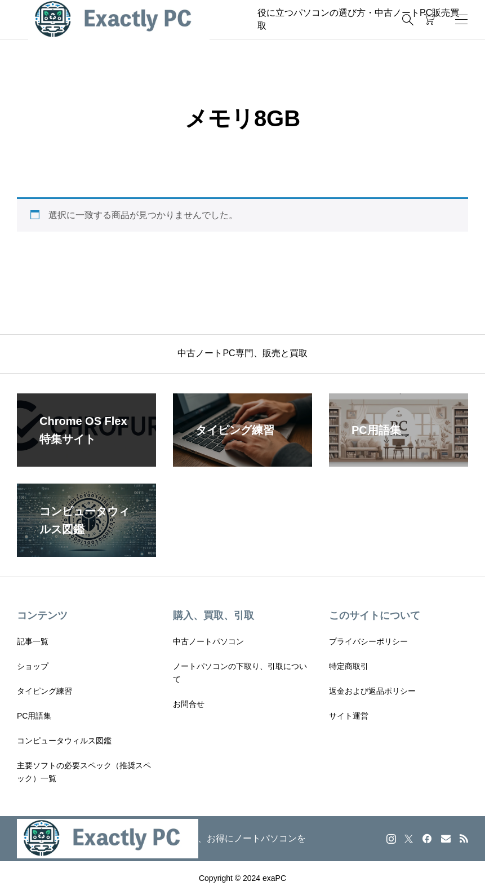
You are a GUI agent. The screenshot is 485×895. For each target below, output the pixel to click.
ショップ (32, 666)
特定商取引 (348, 666)
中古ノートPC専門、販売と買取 (242, 353)
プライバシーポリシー (368, 641)
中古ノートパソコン (208, 641)
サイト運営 (348, 715)
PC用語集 (34, 715)
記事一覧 (32, 641)
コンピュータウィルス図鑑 (64, 740)
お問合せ (188, 703)
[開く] (461, 19)
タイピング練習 (44, 690)
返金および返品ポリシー (372, 690)
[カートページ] (429, 19)
